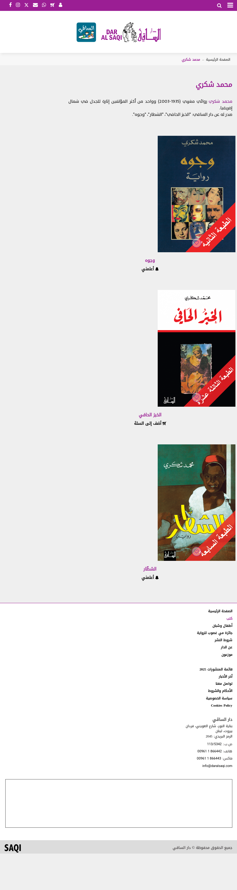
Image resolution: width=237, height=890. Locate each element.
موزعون (226, 654)
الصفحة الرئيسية (218, 59)
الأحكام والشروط (220, 691)
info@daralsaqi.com (217, 766)
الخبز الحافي (150, 415)
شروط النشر (223, 640)
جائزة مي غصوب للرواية (214, 633)
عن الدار (226, 647)
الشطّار (149, 569)
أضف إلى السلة (150, 423)
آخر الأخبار (225, 676)
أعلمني (150, 269)
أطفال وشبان (222, 626)
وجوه (150, 260)
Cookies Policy (221, 705)
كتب (229, 618)
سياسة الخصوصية (219, 698)
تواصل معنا (224, 683)
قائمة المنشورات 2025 (215, 669)
